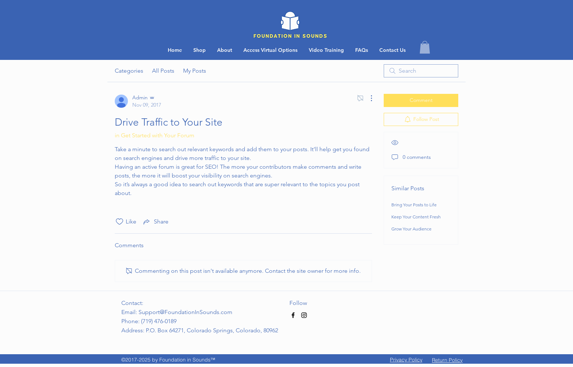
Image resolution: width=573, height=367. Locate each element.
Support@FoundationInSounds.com (185, 312)
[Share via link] (155, 221)
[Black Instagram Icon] (304, 315)
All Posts (163, 70)
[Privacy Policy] (406, 359)
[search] (421, 70)
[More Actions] (367, 98)
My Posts (194, 70)
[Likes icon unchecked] (119, 221)
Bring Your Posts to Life (414, 204)
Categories (129, 70)
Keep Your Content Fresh (416, 216)
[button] (392, 50)
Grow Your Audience (411, 229)
